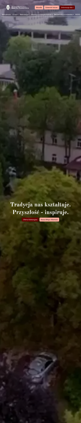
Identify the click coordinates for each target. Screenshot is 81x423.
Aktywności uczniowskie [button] (63, 14)
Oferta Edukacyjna (30, 219)
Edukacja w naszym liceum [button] (41, 14)
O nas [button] (15, 14)
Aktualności (6, 14)
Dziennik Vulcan (51, 7)
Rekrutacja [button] (24, 14)
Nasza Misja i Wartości (49, 219)
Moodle (39, 7)
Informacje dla (66, 7)
